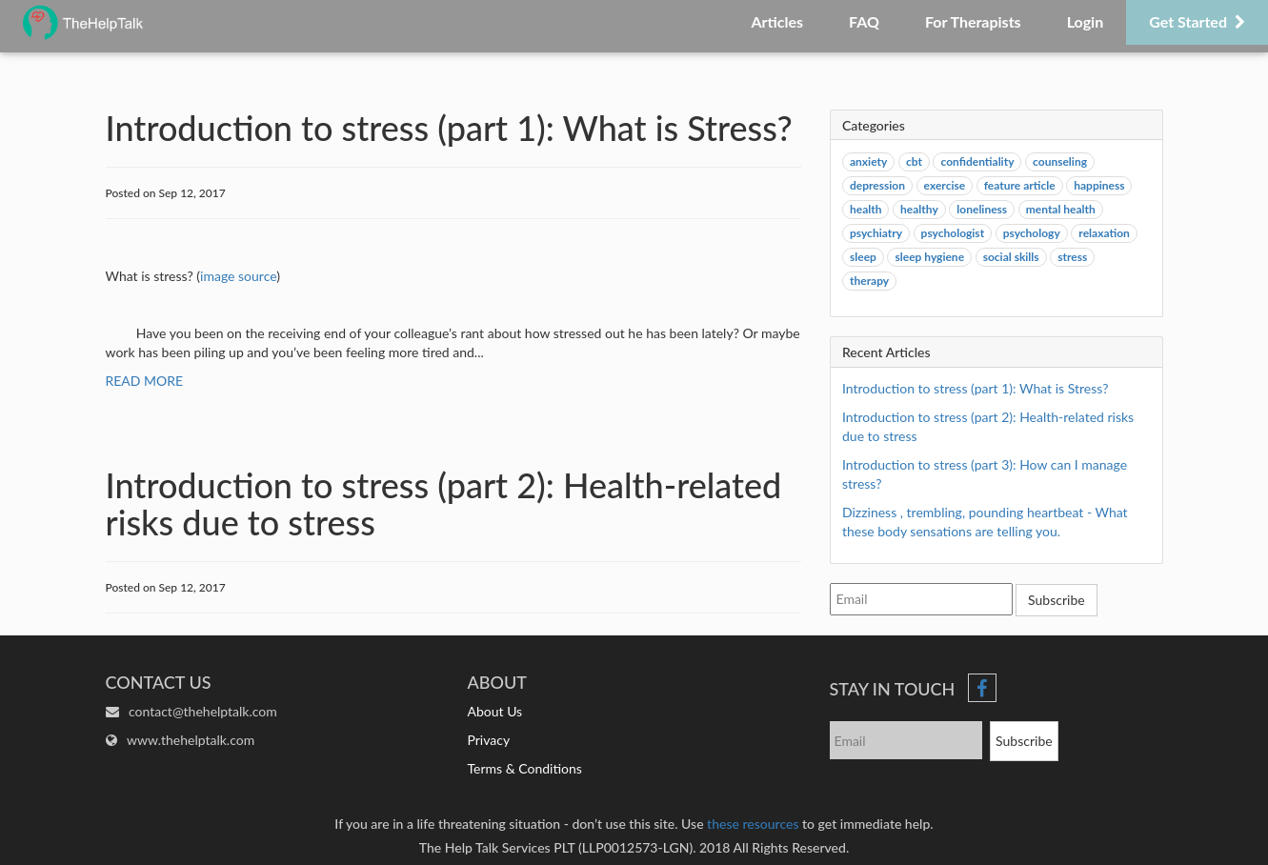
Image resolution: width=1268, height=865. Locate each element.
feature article (1020, 185)
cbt (914, 161)
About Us (495, 711)
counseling (1060, 161)
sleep (863, 257)
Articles (777, 21)
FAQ (864, 21)
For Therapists (973, 21)
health (865, 209)
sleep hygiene (929, 257)
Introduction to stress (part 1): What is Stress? (975, 388)
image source (238, 276)
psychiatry (876, 233)
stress (1072, 257)
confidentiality (977, 161)
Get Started (1197, 21)
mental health (1061, 209)
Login (1085, 21)
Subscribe (1056, 600)
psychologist (953, 233)
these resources (752, 823)
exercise (945, 185)
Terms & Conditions (525, 768)
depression (877, 185)
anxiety (868, 161)
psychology (1031, 233)
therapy (869, 280)
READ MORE (145, 380)
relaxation (1103, 233)
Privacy (489, 740)
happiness (1099, 185)
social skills (1011, 257)
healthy (919, 209)
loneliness (981, 209)
